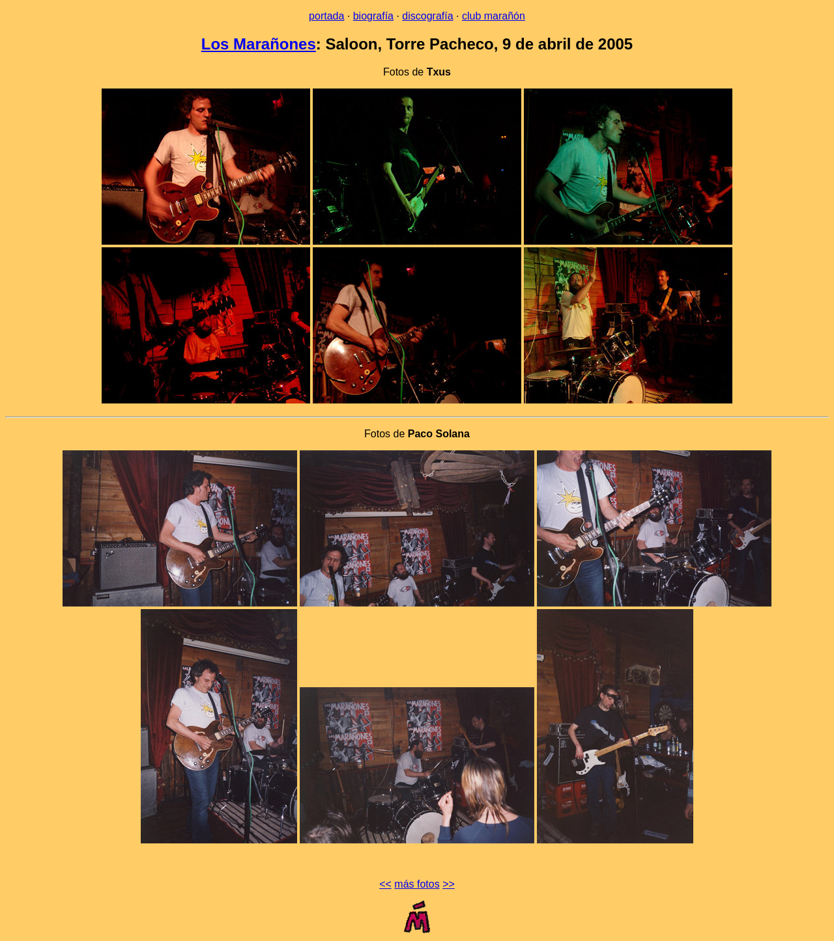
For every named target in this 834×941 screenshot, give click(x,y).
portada (326, 15)
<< (385, 884)
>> (448, 884)
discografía (427, 15)
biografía (373, 15)
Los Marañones (258, 44)
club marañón (493, 15)
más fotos (416, 884)
